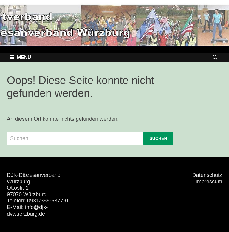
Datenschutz (207, 175)
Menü (20, 57)
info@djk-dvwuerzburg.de (27, 210)
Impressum (209, 182)
